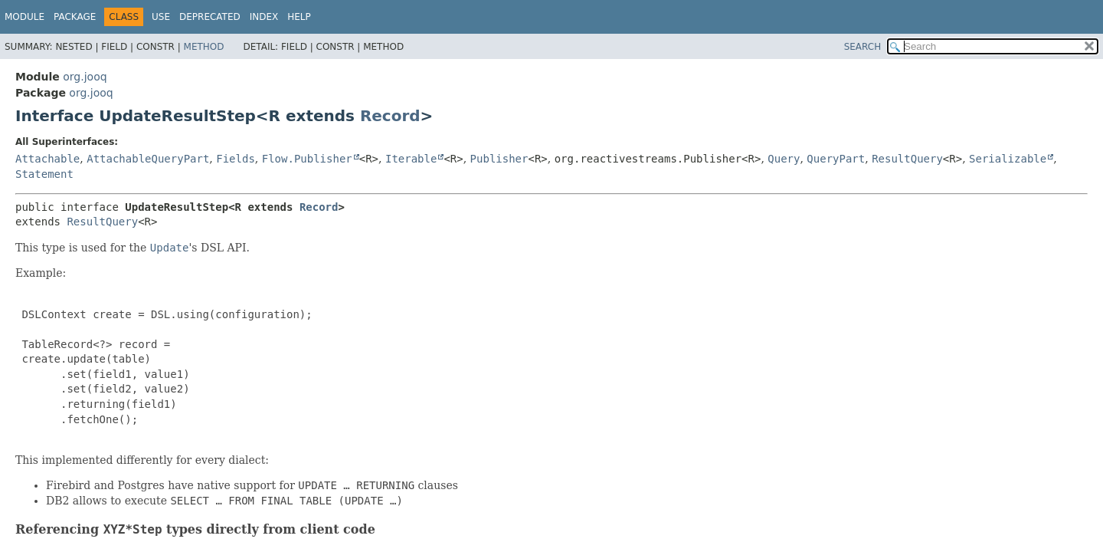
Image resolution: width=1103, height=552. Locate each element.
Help (299, 17)
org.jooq (84, 77)
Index (264, 17)
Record (390, 116)
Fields (235, 159)
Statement (44, 174)
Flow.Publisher (307, 159)
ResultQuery (907, 159)
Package (75, 17)
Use (161, 17)
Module (24, 17)
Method (204, 46)
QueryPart (836, 159)
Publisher (499, 159)
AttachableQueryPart (148, 159)
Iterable (411, 159)
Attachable (47, 159)
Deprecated (210, 17)
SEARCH (863, 46)
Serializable (1007, 159)
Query (784, 159)
